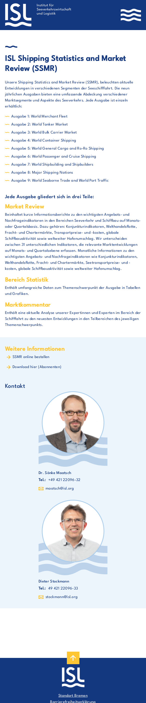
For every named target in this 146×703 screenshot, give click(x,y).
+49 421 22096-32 (64, 480)
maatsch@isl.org (60, 489)
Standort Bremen (73, 696)
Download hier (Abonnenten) (37, 367)
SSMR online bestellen (31, 357)
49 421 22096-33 (63, 589)
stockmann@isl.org (62, 597)
